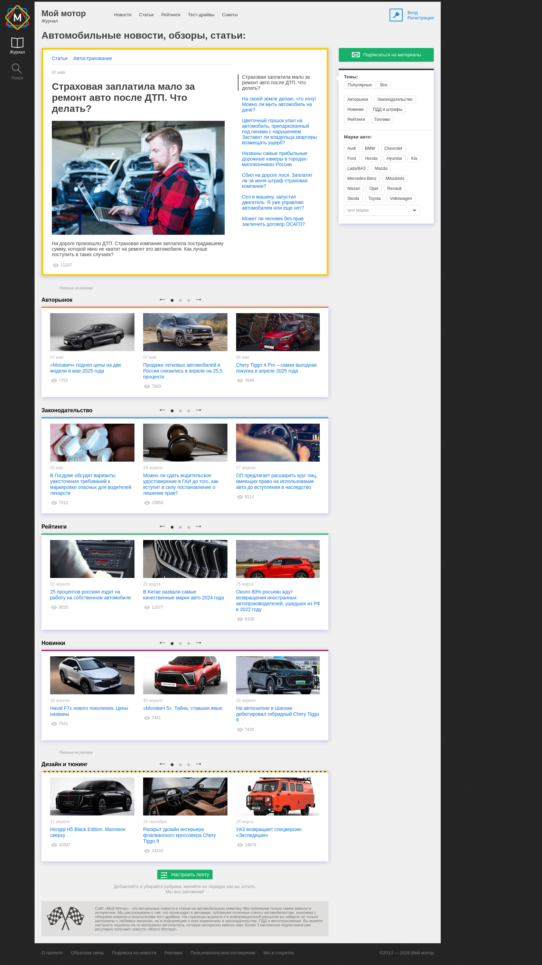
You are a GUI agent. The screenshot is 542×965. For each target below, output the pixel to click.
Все (383, 85)
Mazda (381, 168)
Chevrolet (393, 148)
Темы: (351, 76)
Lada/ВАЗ (356, 168)
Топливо (382, 119)
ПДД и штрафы (387, 109)
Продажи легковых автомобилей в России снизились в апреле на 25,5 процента (182, 370)
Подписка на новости (134, 952)
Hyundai (394, 158)
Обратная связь (87, 952)
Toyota (374, 198)
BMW (370, 148)
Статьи (146, 14)
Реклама (174, 952)
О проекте (52, 952)
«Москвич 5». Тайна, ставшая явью (182, 708)
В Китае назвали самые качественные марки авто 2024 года (183, 594)
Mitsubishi (395, 178)
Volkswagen (401, 198)
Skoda (353, 198)
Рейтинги (170, 14)
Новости (122, 14)
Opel (373, 188)
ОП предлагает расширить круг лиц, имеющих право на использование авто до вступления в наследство (276, 481)
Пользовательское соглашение (222, 952)
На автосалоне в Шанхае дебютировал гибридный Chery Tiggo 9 (277, 714)
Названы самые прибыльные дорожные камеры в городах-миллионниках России (275, 159)
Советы (229, 14)
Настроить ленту (185, 875)
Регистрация (421, 17)
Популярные (360, 85)
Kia (414, 158)
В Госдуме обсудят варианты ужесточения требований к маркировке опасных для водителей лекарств (90, 484)
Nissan (353, 188)
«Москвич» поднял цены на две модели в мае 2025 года (85, 368)
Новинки (355, 109)
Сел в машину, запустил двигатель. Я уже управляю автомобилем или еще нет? (273, 202)
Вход (413, 12)
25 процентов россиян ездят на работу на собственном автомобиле (90, 594)
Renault (394, 188)
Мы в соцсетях (278, 952)
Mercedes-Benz (361, 178)
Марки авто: (358, 136)
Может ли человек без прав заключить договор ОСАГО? (273, 221)
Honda (371, 158)
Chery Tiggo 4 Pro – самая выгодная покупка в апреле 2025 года (276, 368)
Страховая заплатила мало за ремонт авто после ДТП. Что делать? (276, 82)
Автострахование (92, 58)
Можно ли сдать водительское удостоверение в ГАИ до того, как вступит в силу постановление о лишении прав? (180, 484)
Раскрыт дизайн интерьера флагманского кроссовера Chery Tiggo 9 (179, 835)
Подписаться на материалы (392, 54)
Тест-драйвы (201, 14)
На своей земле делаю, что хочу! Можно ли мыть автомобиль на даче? (279, 104)
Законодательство (395, 99)
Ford (351, 158)
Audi (351, 148)
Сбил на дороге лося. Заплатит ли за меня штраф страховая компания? (277, 180)
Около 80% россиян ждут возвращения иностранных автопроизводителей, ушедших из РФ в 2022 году (278, 600)
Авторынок (357, 99)
